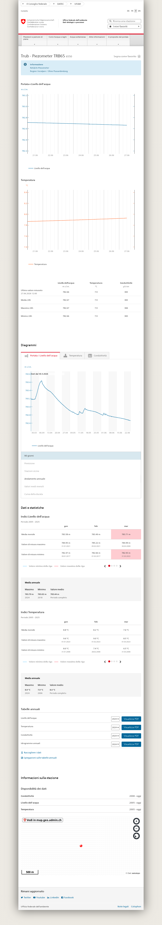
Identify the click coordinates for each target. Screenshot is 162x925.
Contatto (24, 11)
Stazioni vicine (31, 471)
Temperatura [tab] (75, 355)
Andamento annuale (34, 478)
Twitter (27, 897)
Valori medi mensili (34, 486)
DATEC (59, 4)
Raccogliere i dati (32, 752)
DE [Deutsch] (128, 11)
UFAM (76, 4)
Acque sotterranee (78, 37)
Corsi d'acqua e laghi (58, 37)
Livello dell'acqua (29, 718)
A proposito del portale (118, 37)
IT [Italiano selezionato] (135, 11)
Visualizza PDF (131, 719)
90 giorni (29, 455)
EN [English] (139, 11)
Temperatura (27, 726)
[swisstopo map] (81, 846)
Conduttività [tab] (100, 355)
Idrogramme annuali (30, 743)
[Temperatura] (115, 727)
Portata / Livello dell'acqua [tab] (43, 355)
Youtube (40, 897)
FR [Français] (132, 11)
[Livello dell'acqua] (115, 719)
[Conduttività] (115, 735)
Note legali (123, 906)
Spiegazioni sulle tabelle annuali (40, 757)
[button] (105, 566)
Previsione (29, 463)
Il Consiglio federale (35, 4)
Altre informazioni (97, 37)
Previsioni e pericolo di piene (33, 38)
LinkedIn (54, 897)
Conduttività (26, 735)
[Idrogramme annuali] (115, 744)
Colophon (136, 906)
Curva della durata (33, 494)
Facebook (69, 897)
